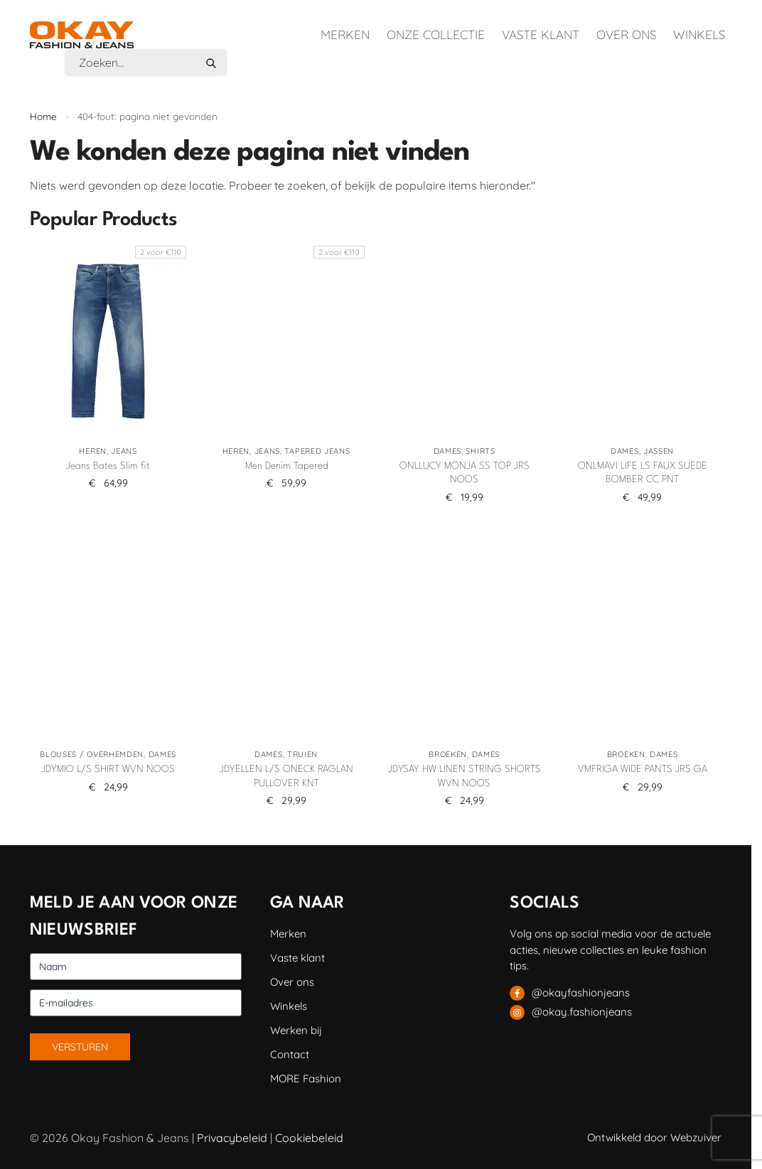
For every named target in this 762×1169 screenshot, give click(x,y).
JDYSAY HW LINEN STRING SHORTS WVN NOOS (464, 776)
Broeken (448, 754)
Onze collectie (436, 34)
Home (43, 116)
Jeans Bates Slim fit (108, 466)
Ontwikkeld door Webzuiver (654, 1137)
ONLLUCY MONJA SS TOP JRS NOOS (464, 473)
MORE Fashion (305, 1078)
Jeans (124, 451)
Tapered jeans (317, 451)
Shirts (480, 451)
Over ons (626, 34)
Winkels (699, 34)
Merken (345, 34)
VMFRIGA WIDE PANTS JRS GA (642, 769)
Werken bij (296, 1030)
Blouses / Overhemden (92, 754)
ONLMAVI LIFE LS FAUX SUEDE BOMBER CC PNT (642, 473)
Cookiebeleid (309, 1138)
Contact (289, 1054)
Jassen (658, 451)
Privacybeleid (232, 1138)
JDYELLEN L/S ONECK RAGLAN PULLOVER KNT (286, 776)
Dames (448, 451)
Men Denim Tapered (286, 466)
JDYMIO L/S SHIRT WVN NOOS (108, 769)
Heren (93, 451)
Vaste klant (540, 34)
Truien (302, 754)
